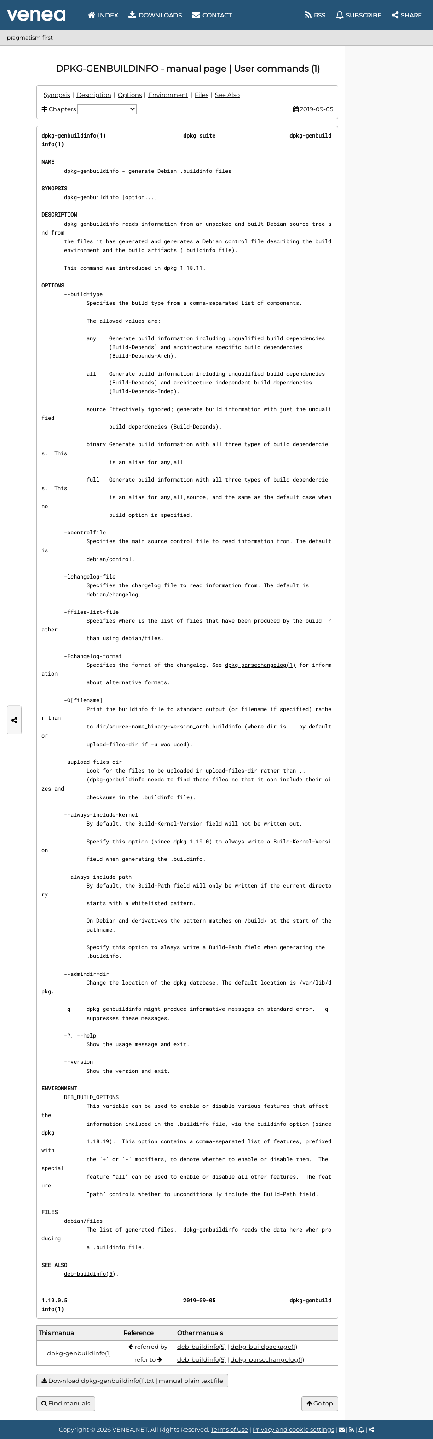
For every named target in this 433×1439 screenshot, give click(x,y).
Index (103, 15)
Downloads (155, 15)
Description (93, 94)
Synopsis (57, 94)
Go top (319, 1403)
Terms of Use (229, 1429)
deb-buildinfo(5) (89, 1273)
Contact (211, 15)
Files (201, 94)
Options (130, 94)
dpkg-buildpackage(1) (264, 1346)
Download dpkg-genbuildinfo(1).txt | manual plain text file (132, 1381)
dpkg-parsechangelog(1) (260, 664)
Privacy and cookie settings (293, 1429)
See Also (227, 94)
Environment (168, 94)
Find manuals (65, 1403)
